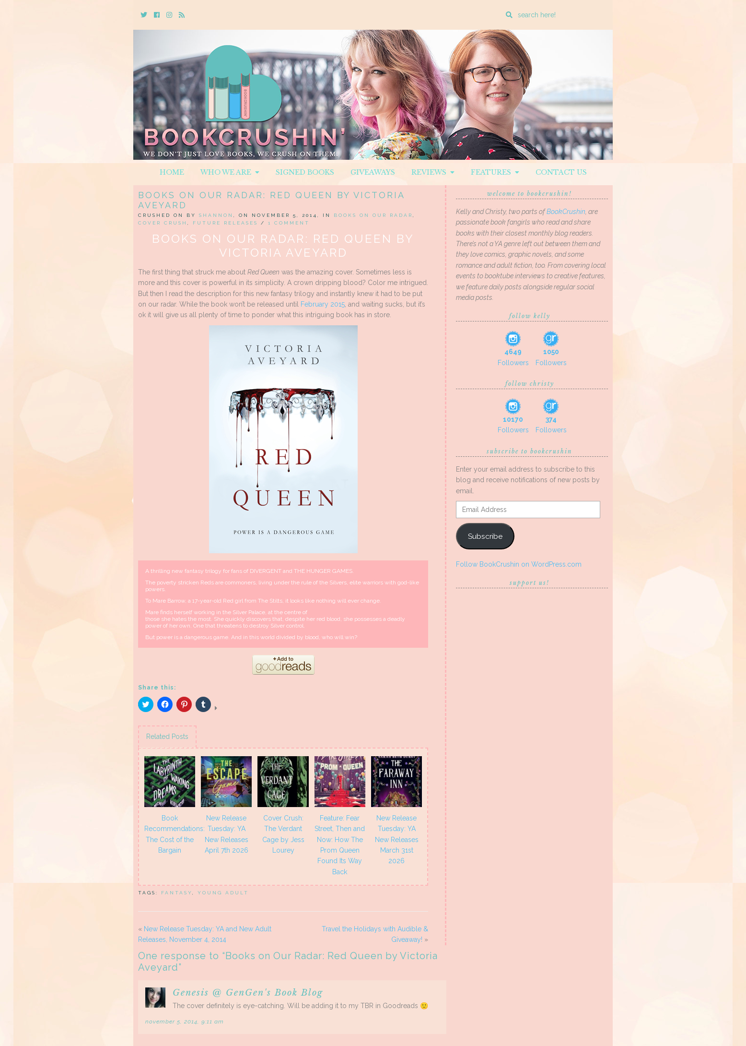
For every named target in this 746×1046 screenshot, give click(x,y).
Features (495, 172)
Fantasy (176, 892)
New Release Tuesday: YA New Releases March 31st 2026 (397, 839)
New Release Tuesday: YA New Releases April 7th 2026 (226, 834)
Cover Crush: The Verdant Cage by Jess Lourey (283, 834)
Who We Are (229, 172)
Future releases (225, 223)
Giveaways (372, 172)
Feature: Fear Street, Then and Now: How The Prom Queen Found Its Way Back (340, 845)
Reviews (433, 172)
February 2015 (323, 304)
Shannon (216, 215)
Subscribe (485, 536)
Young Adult (223, 892)
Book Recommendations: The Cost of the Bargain (171, 834)
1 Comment (289, 223)
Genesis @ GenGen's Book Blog (248, 992)
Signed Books (305, 172)
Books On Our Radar (373, 215)
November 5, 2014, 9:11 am (184, 1021)
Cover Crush (162, 223)
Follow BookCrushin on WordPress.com (519, 564)
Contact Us (561, 172)
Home (172, 172)
